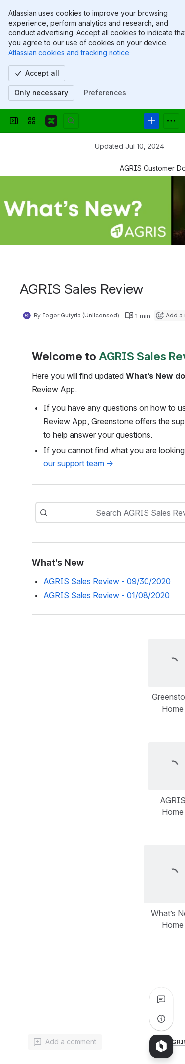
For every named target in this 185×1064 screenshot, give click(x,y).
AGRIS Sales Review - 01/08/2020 (106, 595)
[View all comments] (161, 999)
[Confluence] (51, 121)
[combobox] (72, 512)
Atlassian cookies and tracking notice (68, 52)
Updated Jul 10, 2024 (129, 146)
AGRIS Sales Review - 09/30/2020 (107, 581)
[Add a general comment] (65, 1042)
